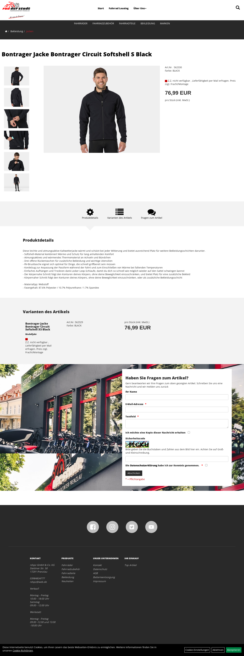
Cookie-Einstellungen (197, 649)
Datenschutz (100, 569)
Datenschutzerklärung (143, 465)
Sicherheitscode (135, 438)
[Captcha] (177, 459)
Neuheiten (67, 581)
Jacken (29, 31)
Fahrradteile (127, 23)
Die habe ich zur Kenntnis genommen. (162, 465)
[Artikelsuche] (238, 8)
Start (101, 8)
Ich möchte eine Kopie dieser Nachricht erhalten (155, 432)
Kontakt (97, 565)
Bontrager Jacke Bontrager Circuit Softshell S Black (77, 54)
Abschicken (133, 473)
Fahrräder (80, 23)
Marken (165, 23)
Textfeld (130, 416)
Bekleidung (148, 23)
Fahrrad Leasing (118, 8)
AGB (95, 573)
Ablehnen (218, 649)
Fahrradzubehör (103, 23)
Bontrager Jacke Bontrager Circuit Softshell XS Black (37, 326)
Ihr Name (131, 391)
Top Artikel (130, 565)
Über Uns (140, 8)
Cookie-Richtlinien (23, 650)
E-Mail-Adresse (134, 404)
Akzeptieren (233, 649)
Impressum (99, 581)
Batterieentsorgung (104, 577)
